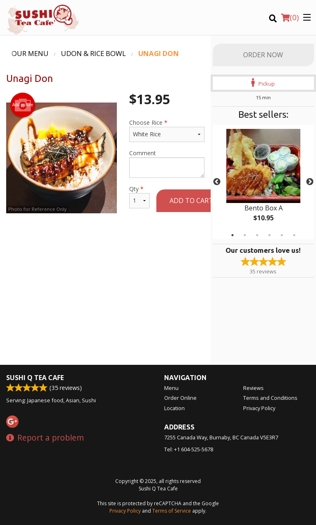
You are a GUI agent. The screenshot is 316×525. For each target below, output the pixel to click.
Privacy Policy (259, 408)
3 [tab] (257, 235)
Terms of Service (171, 510)
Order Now (263, 54)
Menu (171, 388)
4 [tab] (269, 235)
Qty (139, 196)
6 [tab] (294, 235)
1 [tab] (232, 235)
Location (174, 408)
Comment (166, 163)
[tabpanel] (263, 182)
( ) (290, 17)
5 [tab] (282, 235)
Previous (217, 182)
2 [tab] (245, 235)
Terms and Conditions (270, 397)
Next (310, 182)
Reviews (253, 388)
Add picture (22, 105)
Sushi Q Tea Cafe (35, 377)
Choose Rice (166, 130)
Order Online (180, 397)
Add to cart (191, 200)
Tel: (188, 449)
